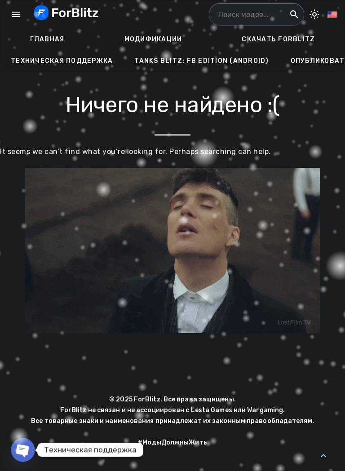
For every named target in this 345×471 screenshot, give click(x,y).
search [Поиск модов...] (294, 14)
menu (16, 14)
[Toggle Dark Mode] (314, 14)
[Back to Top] (323, 456)
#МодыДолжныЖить (172, 442)
